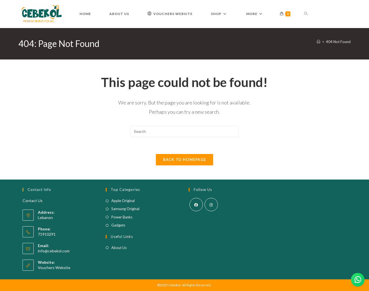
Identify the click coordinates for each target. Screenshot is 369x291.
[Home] (318, 41)
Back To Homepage (184, 159)
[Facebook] (196, 204)
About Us (119, 247)
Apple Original (123, 200)
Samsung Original (125, 209)
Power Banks (121, 217)
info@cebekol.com (54, 250)
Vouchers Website (54, 267)
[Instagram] (211, 204)
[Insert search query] (184, 131)
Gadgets (118, 225)
